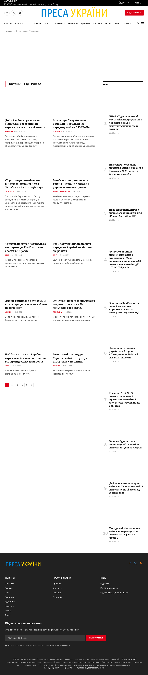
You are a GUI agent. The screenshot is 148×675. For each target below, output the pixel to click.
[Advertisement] (74, 56)
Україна (37, 23)
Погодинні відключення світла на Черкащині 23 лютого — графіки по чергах (124, 533)
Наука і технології (61, 192)
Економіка (73, 23)
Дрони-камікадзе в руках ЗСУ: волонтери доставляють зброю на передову (26, 304)
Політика (58, 23)
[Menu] (142, 23)
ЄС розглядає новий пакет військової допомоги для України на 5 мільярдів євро (24, 184)
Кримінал (85, 23)
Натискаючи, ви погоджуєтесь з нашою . (38, 645)
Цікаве (126, 23)
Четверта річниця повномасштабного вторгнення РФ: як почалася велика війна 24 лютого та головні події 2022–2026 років (125, 259)
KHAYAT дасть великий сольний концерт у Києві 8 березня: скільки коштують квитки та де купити (33, 4)
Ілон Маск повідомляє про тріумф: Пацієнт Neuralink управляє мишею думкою (71, 184)
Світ (47, 23)
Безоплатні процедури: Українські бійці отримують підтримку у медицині (72, 358)
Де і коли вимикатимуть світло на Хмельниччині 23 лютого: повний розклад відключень (126, 488)
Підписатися (134, 13)
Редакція (139, 3)
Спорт (117, 23)
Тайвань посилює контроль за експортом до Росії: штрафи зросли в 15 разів (25, 247)
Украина (9, 131)
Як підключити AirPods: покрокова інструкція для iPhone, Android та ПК (125, 213)
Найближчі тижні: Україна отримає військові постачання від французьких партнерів (26, 358)
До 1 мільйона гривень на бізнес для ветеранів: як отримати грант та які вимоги (25, 124)
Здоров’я (97, 23)
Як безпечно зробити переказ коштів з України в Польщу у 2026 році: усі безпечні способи (126, 169)
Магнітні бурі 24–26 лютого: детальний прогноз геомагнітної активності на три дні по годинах (124, 399)
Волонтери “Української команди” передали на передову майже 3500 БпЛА (71, 124)
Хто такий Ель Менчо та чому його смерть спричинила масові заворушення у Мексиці (124, 308)
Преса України (128, 659)
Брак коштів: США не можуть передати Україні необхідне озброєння (72, 247)
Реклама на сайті (124, 3)
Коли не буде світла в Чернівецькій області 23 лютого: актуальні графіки (126, 444)
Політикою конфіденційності (57, 645)
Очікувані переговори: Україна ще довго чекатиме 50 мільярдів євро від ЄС (74, 304)
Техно (108, 23)
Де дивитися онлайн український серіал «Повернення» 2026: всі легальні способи (123, 353)
